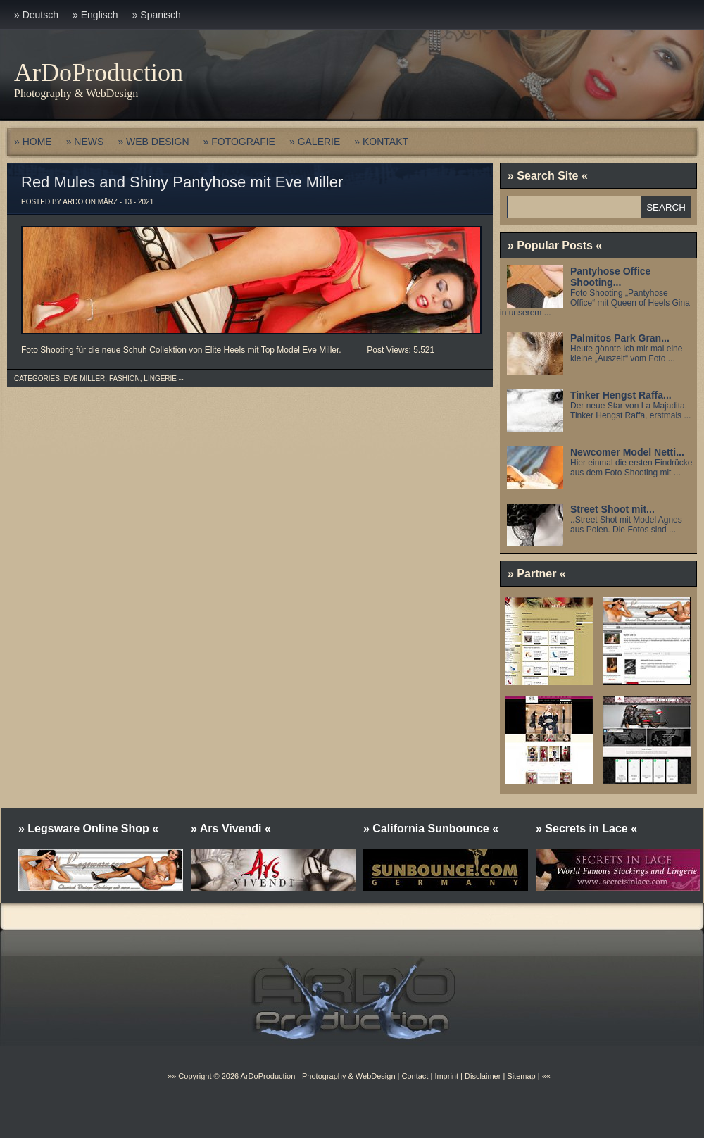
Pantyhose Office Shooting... (610, 276)
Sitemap (520, 1076)
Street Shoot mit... (612, 509)
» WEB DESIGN (153, 141)
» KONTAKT (381, 141)
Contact (414, 1076)
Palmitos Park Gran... (620, 338)
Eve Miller (84, 378)
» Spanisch (156, 14)
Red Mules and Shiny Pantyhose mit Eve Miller (182, 182)
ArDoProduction (98, 72)
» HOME (33, 141)
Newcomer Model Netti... (627, 452)
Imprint (446, 1076)
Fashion (124, 378)
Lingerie (160, 378)
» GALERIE (314, 141)
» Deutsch (36, 14)
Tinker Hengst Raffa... (621, 395)
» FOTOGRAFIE (239, 141)
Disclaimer (483, 1076)
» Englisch (95, 14)
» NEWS (85, 141)
